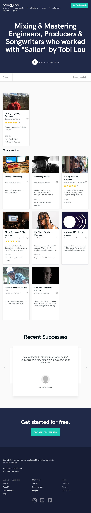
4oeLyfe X (19, 258)
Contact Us (66, 491)
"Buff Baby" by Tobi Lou (12, 142)
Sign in (14, 11)
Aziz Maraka (47, 202)
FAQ (4, 494)
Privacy (65, 487)
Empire (36, 258)
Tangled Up (67, 202)
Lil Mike (7, 261)
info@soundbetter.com (12, 469)
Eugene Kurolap (10, 258)
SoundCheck (54, 8)
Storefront (36, 480)
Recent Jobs (19, 8)
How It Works (32, 8)
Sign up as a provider (11, 480)
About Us (6, 487)
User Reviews (8, 491)
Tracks (44, 8)
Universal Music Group (47, 258)
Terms (64, 480)
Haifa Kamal (38, 202)
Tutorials (65, 483)
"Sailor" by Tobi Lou (11, 139)
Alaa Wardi (37, 205)
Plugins (6, 11)
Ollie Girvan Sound (45, 387)
